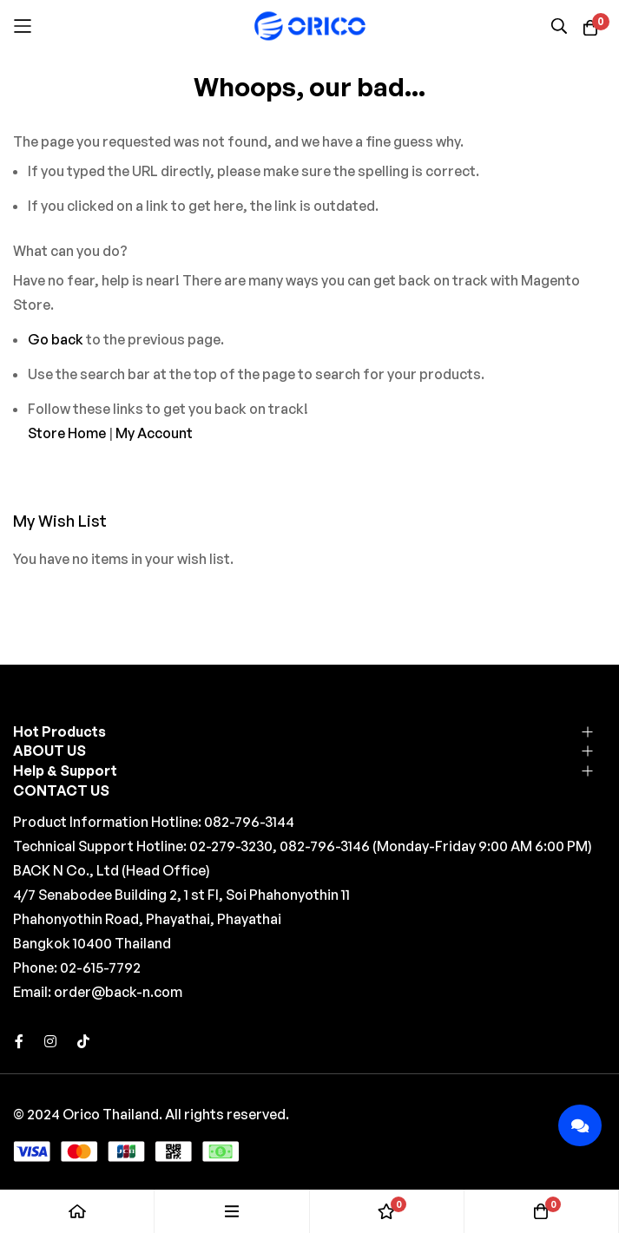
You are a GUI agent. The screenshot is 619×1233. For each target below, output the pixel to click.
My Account (154, 433)
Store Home (67, 433)
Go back (55, 339)
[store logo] (309, 25)
